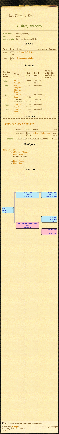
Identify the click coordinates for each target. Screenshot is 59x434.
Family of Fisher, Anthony (18, 123)
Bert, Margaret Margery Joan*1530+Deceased (27, 225)
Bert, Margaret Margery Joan (17, 88)
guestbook (38, 423)
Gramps (15, 427)
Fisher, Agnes (17, 105)
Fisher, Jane (18, 163)
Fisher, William (17, 82)
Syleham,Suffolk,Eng (25, 52)
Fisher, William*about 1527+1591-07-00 (27, 195)
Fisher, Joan (18, 154)
